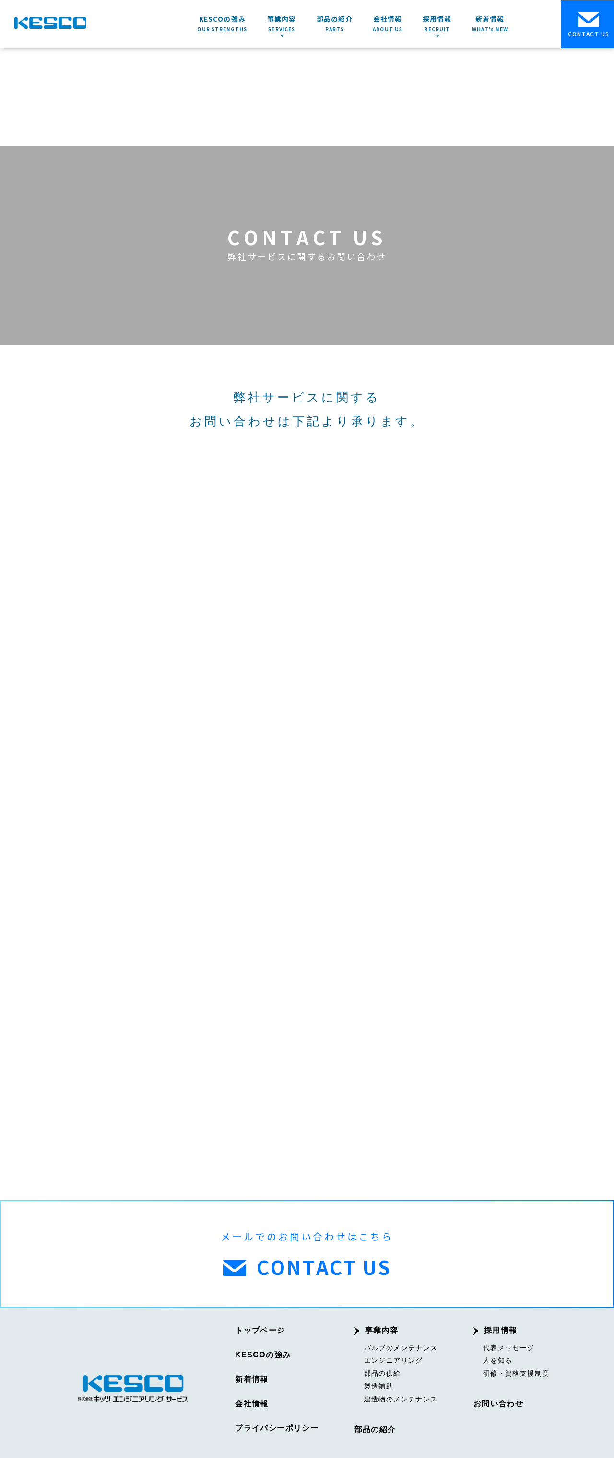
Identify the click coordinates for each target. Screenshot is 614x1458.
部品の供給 (382, 1372)
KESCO (50, 23)
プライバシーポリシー (277, 1427)
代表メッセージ (509, 1346)
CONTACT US (588, 24)
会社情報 (252, 1402)
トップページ (260, 1329)
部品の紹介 (375, 1428)
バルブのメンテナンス (401, 1346)
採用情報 (501, 1329)
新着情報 (252, 1378)
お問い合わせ (498, 1402)
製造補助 (379, 1385)
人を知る (498, 1359)
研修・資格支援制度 (516, 1372)
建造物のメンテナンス (401, 1397)
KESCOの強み (263, 1353)
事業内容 (382, 1329)
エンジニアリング (393, 1359)
